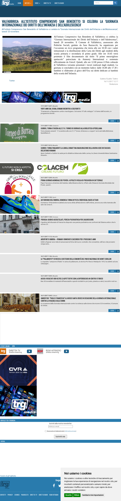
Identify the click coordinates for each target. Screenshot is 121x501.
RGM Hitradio (53, 495)
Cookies (17, 495)
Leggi (115, 120)
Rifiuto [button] (76, 495)
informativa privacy (70, 431)
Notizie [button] (28, 3)
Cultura (55, 295)
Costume (55, 126)
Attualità (55, 106)
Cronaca (55, 217)
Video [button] (37, 3)
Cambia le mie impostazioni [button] (93, 495)
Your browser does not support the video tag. (18, 328)
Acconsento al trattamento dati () (61, 431)
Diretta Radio (59, 3)
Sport (54, 197)
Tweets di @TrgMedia (8, 476)
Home (20, 3)
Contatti (3, 495)
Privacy (10, 495)
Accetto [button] (68, 495)
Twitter (12, 81)
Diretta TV (47, 3)
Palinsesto (25, 495)
